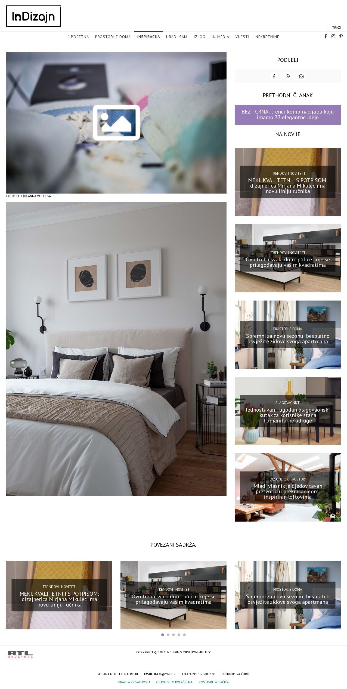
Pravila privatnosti (134, 681)
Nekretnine (267, 37)
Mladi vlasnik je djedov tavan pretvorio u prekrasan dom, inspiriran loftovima (287, 491)
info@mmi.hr (164, 673)
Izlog (199, 37)
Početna (80, 37)
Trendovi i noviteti (288, 173)
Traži (336, 28)
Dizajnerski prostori (288, 478)
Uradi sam (176, 37)
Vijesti (242, 37)
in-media (220, 37)
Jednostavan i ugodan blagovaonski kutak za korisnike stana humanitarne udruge (288, 414)
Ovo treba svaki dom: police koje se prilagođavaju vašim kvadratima (288, 261)
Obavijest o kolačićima (174, 681)
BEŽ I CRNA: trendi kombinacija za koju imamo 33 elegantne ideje (287, 114)
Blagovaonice (287, 402)
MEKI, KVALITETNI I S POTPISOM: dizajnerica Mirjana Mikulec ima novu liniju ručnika (287, 185)
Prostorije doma (113, 37)
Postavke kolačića (214, 681)
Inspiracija (148, 37)
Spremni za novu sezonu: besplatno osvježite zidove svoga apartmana (288, 338)
